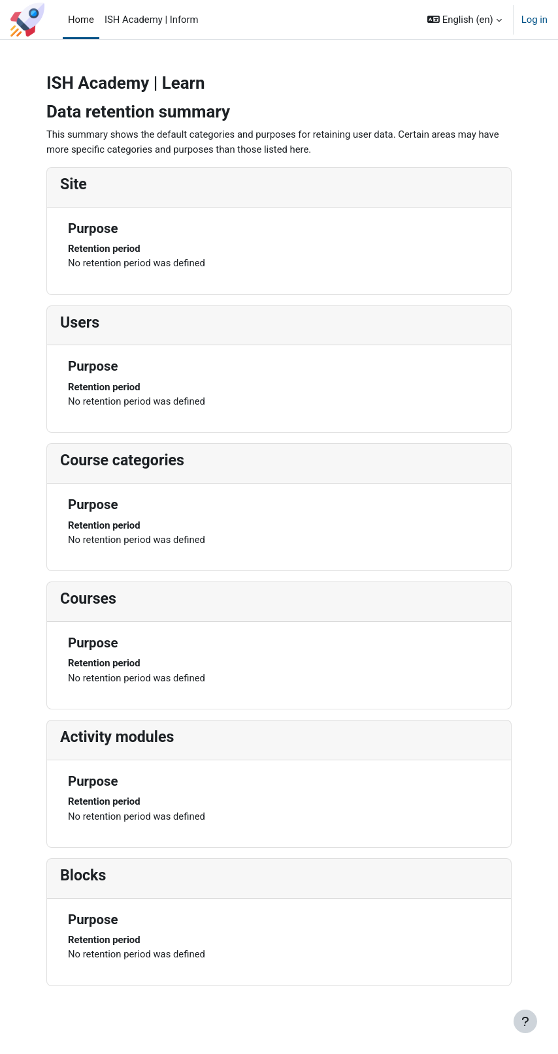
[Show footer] (525, 1021)
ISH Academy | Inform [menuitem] (152, 19)
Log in (534, 19)
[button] (464, 19)
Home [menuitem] (81, 19)
